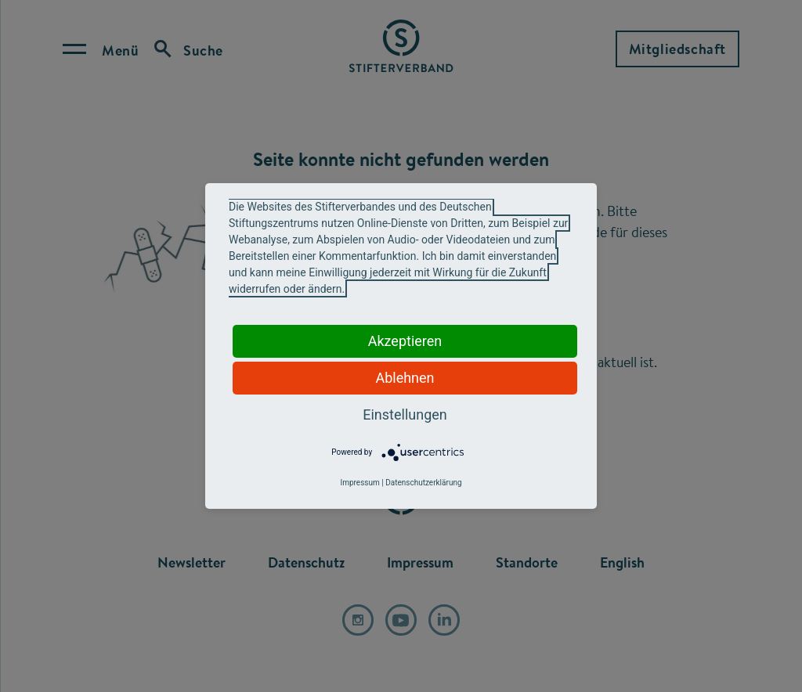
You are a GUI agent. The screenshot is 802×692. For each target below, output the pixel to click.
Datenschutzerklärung (423, 482)
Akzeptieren (405, 341)
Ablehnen (404, 377)
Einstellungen (404, 414)
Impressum (359, 482)
